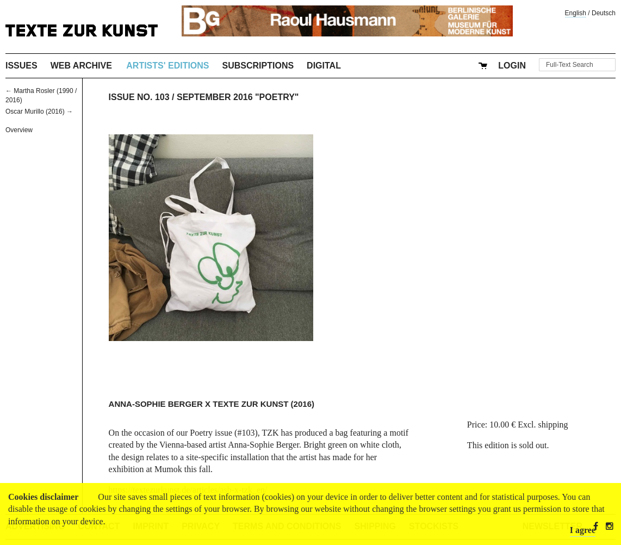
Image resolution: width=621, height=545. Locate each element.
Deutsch (604, 13)
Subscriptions (258, 65)
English (575, 13)
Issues (21, 65)
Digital (324, 65)
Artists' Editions (167, 65)
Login (512, 65)
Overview (19, 130)
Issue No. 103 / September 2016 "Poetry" (204, 97)
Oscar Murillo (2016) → (39, 111)
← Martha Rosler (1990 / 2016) (41, 95)
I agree (582, 530)
